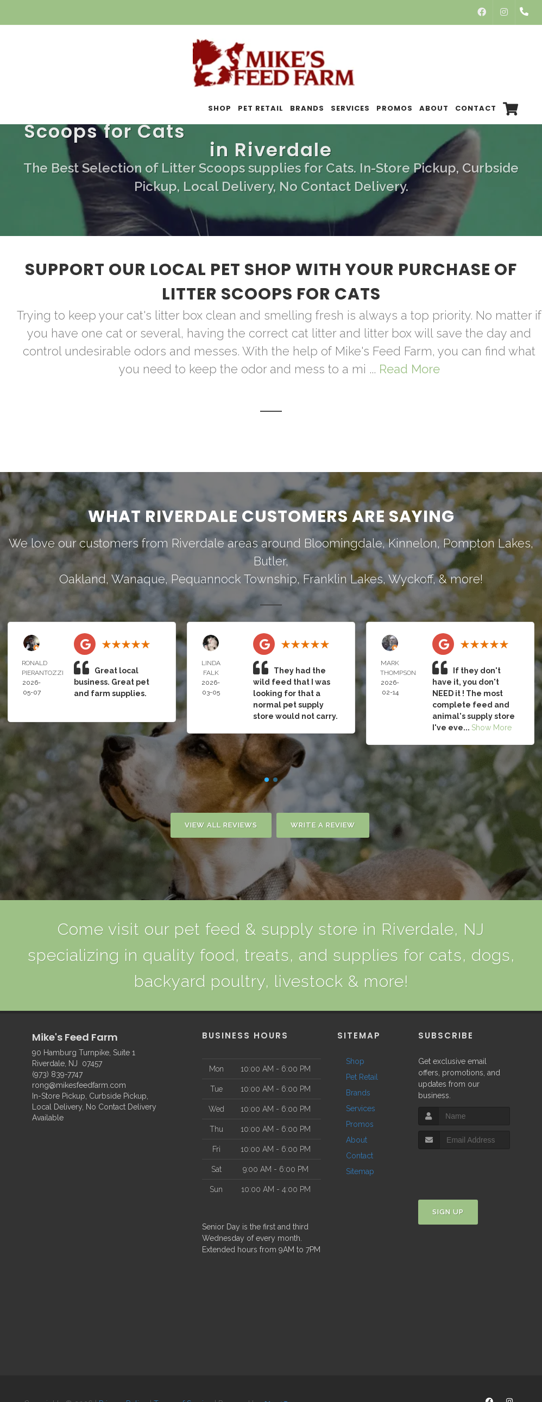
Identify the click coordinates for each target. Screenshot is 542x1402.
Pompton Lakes (487, 543)
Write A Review (323, 825)
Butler (270, 561)
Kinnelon (412, 543)
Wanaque (138, 579)
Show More (491, 727)
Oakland (82, 579)
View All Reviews (221, 825)
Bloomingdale (343, 543)
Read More (409, 369)
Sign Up (448, 1212)
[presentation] (476, 1169)
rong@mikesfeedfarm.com (79, 1085)
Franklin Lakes (343, 579)
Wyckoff (410, 579)
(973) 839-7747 (57, 1074)
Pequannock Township (234, 579)
